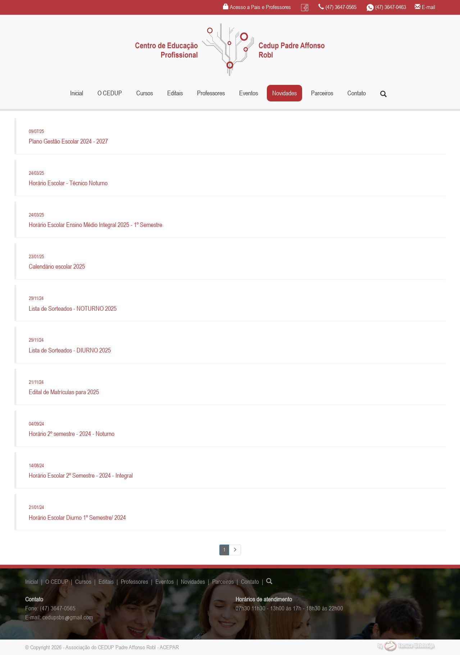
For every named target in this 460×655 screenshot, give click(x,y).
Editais (175, 93)
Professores (211, 93)
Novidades (284, 93)
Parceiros (322, 93)
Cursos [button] (144, 93)
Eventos (248, 93)
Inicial (76, 93)
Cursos (83, 581)
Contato (356, 93)
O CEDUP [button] (109, 93)
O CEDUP (56, 581)
